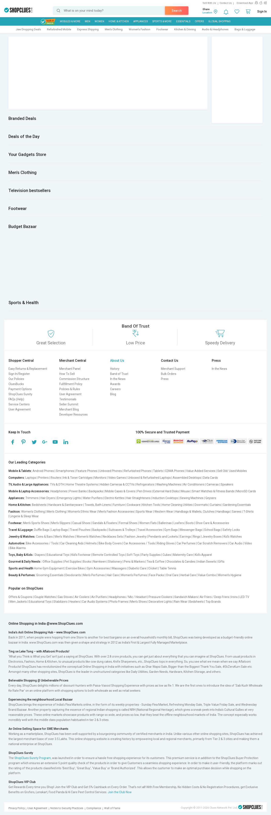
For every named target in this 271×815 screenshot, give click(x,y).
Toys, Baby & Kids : (21, 554)
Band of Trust (119, 374)
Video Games (117, 477)
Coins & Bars (44, 536)
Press (165, 379)
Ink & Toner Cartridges (78, 477)
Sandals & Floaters (104, 523)
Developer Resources (73, 414)
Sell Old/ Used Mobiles (232, 471)
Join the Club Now (120, 792)
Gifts (221, 561)
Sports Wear (144, 511)
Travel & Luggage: (20, 529)
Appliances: (16, 498)
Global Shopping (219, 21)
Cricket (153, 568)
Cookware (133, 504)
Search (177, 10)
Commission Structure (74, 379)
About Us (117, 361)
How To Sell (67, 374)
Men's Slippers (60, 523)
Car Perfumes (186, 543)
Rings (196, 536)
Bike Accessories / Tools (42, 543)
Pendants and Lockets (163, 536)
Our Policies (16, 379)
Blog (113, 394)
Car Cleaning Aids (72, 543)
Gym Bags (171, 529)
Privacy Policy (16, 808)
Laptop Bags (59, 529)
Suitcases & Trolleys (122, 529)
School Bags (212, 529)
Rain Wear (180, 601)
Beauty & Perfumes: (22, 575)
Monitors (100, 477)
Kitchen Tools (151, 504)
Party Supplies (151, 554)
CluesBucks (16, 384)
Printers (43, 477)
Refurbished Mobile (59, 29)
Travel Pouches (80, 529)
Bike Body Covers (110, 543)
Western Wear (163, 511)
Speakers (227, 484)
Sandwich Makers (186, 597)
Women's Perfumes (134, 575)
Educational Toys (58, 554)
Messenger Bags (191, 529)
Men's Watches (65, 536)
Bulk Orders (168, 374)
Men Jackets (18, 601)
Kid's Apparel (203, 554)
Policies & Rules (69, 389)
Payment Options (20, 389)
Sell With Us (209, 3)
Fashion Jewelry (136, 536)
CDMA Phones (174, 471)
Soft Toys (133, 554)
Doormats (201, 504)
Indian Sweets (206, 561)
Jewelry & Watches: (21, 536)
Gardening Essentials (237, 504)
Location (207, 12)
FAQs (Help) (16, 399)
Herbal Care (188, 575)
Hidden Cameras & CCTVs (117, 484)
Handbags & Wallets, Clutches (194, 511)
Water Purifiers (93, 498)
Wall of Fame (112, 808)
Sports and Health (20, 568)
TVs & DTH (57, 484)
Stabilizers (60, 601)
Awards (115, 384)
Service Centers (19, 404)
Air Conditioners (194, 484)
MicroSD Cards (246, 491)
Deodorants (73, 575)
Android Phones (43, 471)
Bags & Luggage (245, 29)
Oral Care (172, 575)
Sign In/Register (19, 374)
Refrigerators (145, 484)
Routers (56, 477)
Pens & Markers (134, 561)
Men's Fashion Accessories (116, 511)
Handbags (223, 511)
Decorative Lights (160, 601)
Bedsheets (39, 504)
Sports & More (162, 21)
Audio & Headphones (215, 29)
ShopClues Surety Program (32, 758)
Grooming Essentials (50, 575)
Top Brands (213, 601)
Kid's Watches (233, 536)
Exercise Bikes (75, 568)
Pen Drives (144, 491)
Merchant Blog (69, 409)
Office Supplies (52, 561)
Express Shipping (88, 29)
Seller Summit (68, 404)
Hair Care (113, 575)
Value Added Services (200, 471)
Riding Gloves (166, 543)
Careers (115, 389)
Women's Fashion (139, 29)
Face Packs (156, 575)
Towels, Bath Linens (97, 504)
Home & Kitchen (119, 21)
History (114, 368)
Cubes (167, 554)
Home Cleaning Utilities (177, 504)
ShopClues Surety (20, 394)
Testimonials (67, 399)
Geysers (210, 498)
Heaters (74, 601)
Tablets (158, 471)
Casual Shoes (81, 523)
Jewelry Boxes (212, 536)
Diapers (40, 554)
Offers (199, 21)
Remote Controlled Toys (109, 554)
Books (87, 561)
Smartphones (65, 471)
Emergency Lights (69, 498)
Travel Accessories (149, 529)
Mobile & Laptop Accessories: (29, 491)
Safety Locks (231, 529)
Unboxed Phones (110, 471)
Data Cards (210, 477)
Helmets (91, 543)
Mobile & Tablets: (20, 471)
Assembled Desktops (187, 477)
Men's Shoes (138, 601)
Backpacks (96, 491)
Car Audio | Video (240, 543)
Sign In (262, 11)
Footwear (162, 29)
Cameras (212, 484)
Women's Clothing (33, 511)
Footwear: (15, 523)
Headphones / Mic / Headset (128, 597)
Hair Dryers (47, 498)
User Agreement (19, 409)
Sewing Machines (191, 498)
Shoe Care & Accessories (212, 523)
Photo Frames (118, 601)
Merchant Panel (69, 368)
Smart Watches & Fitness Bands (213, 491)
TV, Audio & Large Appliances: (28, 484)
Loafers (179, 523)
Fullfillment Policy (70, 384)
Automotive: (16, 543)
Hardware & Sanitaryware (65, 504)
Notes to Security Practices (66, 808)
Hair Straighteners (138, 498)
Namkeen (99, 561)
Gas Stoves (65, 597)
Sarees (236, 511)
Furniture (119, 504)
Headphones (58, 491)
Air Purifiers (99, 597)
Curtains (215, 504)
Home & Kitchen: (19, 504)
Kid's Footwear (81, 554)
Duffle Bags (41, 529)
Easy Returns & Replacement (27, 368)
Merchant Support (173, 368)
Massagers (119, 568)
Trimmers (32, 498)
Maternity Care (183, 554)
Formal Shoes (128, 523)
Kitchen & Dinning (185, 29)
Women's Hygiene (229, 575)
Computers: (16, 477)
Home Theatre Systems (82, 484)
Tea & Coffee (156, 561)
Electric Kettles (114, 498)
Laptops (30, 477)
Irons (234, 597)
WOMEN (99, 21)
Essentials (183, 21)
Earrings (185, 536)
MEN (87, 21)
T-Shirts (248, 511)
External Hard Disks (166, 491)
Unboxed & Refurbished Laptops (149, 477)
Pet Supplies (72, 561)
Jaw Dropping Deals (28, 29)
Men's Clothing (114, 29)
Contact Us (226, 3)
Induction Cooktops (165, 498)
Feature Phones (86, 471)
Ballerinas (165, 523)
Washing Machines (168, 484)
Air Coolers (82, 597)
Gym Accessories (98, 568)
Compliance (93, 808)
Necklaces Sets (113, 536)
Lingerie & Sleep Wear (24, 516)
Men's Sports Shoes (36, 523)
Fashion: (14, 511)
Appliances (140, 21)
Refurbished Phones (137, 471)
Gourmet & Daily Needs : (25, 561)
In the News (118, 379)
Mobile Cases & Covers (120, 491)
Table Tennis (167, 568)
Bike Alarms (18, 548)
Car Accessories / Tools (139, 543)
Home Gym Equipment (49, 568)
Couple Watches (45, 597)
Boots (190, 523)
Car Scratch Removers (212, 543)
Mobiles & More (70, 21)
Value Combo (207, 575)
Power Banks (78, 491)
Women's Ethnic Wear (82, 511)
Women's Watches (88, 536)
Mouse (185, 491)
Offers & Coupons (20, 597)
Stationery (115, 561)
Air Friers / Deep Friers (214, 597)
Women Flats (148, 523)
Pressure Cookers (160, 597)
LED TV (244, 597)
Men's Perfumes (94, 575)
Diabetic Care (137, 568)
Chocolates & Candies (180, 561)
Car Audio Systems (95, 601)
